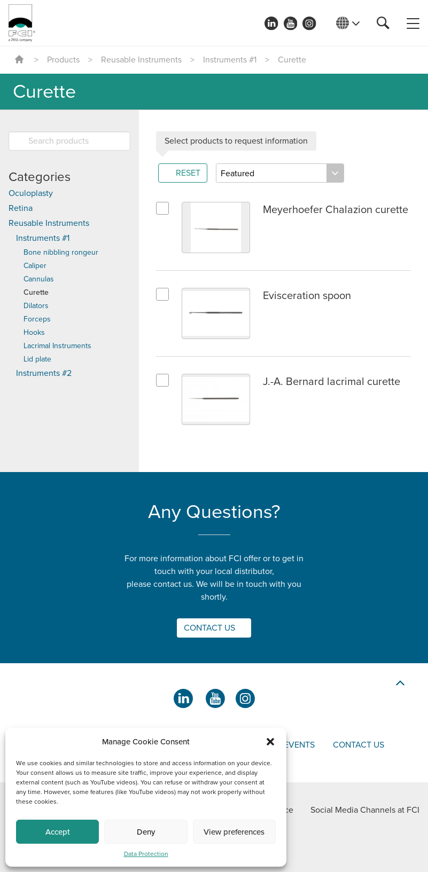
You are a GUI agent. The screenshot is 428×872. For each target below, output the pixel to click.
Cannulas (39, 279)
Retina (21, 208)
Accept (57, 832)
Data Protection (146, 854)
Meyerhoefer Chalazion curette (335, 209)
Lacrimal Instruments (57, 345)
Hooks (34, 332)
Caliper (35, 265)
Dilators (36, 305)
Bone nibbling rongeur (61, 252)
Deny (146, 832)
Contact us (358, 745)
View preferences (234, 832)
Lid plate (37, 359)
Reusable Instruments (141, 59)
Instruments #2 (44, 373)
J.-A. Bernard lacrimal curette (331, 381)
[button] (270, 741)
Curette (36, 292)
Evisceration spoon (307, 295)
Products (63, 59)
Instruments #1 (229, 59)
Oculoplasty (31, 193)
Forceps (37, 319)
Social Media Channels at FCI (364, 810)
